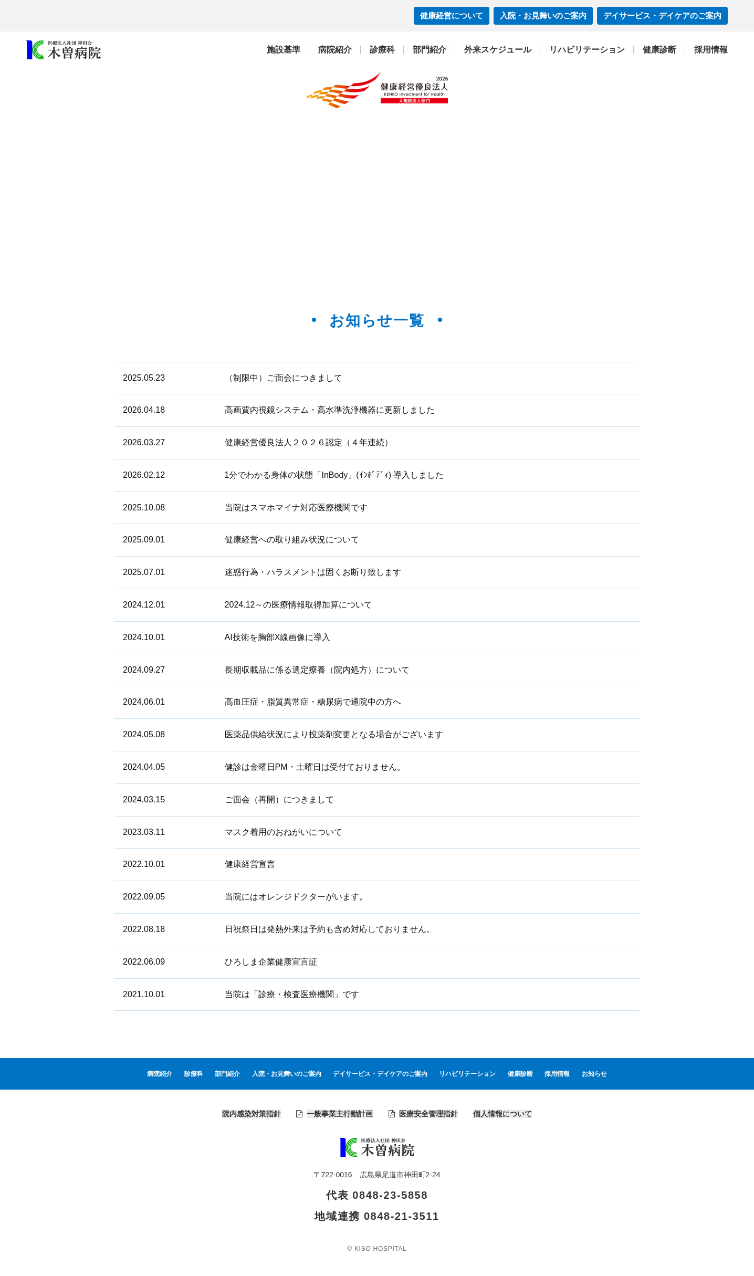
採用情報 (711, 49)
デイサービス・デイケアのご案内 (662, 15)
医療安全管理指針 (428, 1114)
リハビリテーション (587, 49)
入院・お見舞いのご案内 (543, 15)
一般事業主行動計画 (340, 1114)
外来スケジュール (497, 49)
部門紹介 (429, 49)
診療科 (382, 49)
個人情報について (502, 1114)
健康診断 (659, 49)
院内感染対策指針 (251, 1114)
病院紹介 (335, 49)
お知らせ (594, 1074)
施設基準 (283, 49)
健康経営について (451, 15)
